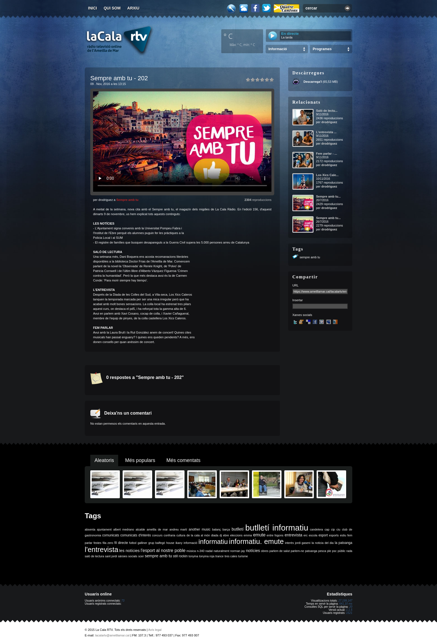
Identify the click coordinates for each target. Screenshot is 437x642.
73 (122, 600)
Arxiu (133, 8)
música (191, 551)
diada (214, 535)
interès (289, 542)
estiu (343, 535)
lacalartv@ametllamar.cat (112, 635)
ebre (226, 535)
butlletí (238, 529)
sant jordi (111, 556)
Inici (92, 8)
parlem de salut (279, 551)
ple (329, 551)
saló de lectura (94, 556)
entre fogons (275, 535)
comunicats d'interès (135, 535)
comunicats (110, 535)
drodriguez (329, 122)
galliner (142, 542)
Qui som (112, 8)
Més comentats (183, 460)
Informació (277, 49)
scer (141, 556)
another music (199, 529)
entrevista (293, 535)
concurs (157, 535)
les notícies (129, 550)
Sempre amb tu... (328, 196)
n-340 (200, 551)
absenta (90, 529)
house (170, 542)
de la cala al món (198, 535)
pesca (322, 551)
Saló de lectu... (327, 110)
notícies (253, 550)
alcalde (140, 529)
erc (306, 535)
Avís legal (155, 629)
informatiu (213, 541)
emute (259, 534)
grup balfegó (156, 542)
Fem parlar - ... (326, 153)
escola (313, 535)
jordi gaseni (302, 542)
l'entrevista (101, 549)
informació (190, 542)
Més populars (140, 460)
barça (226, 529)
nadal (209, 551)
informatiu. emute (256, 541)
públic (341, 551)
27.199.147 (345, 600)
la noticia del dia (323, 542)
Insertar (297, 300)
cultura (180, 535)
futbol (132, 542)
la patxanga (343, 543)
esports (334, 535)
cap (327, 529)
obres (264, 551)
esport (323, 535)
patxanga (311, 551)
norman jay (237, 551)
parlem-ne (297, 551)
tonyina (193, 556)
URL (295, 285)
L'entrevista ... (326, 132)
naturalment (221, 551)
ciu (338, 529)
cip (333, 529)
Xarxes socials (302, 315)
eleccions (236, 535)
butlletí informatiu (276, 527)
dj (221, 535)
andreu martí (178, 529)
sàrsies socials (127, 556)
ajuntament (104, 529)
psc (334, 551)
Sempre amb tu (127, 199)
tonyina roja (206, 556)
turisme (243, 556)
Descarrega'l (313, 81)
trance (219, 556)
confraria (169, 535)
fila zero (108, 542)
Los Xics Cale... (327, 175)
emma (248, 535)
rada (349, 551)
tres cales (231, 556)
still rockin (180, 556)
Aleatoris (104, 460)
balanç (216, 529)
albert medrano (123, 529)
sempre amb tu (310, 257)
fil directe (121, 543)
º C (228, 36)
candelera (316, 529)
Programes (322, 49)
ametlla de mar (157, 529)
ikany (179, 542)
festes (97, 542)
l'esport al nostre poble (163, 550)
